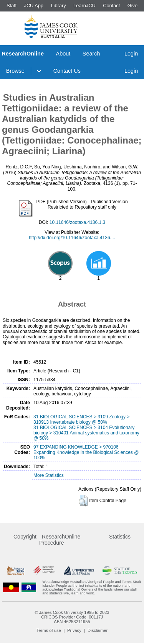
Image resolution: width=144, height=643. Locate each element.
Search (91, 54)
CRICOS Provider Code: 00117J (72, 617)
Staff (12, 5)
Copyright (24, 537)
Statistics (120, 537)
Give (132, 5)
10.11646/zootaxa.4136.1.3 (77, 222)
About (63, 54)
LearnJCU (84, 5)
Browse (15, 71)
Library (58, 5)
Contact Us (67, 71)
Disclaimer (98, 630)
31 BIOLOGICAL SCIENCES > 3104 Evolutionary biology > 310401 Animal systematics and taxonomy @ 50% (86, 433)
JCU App (33, 5)
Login (131, 54)
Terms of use (48, 630)
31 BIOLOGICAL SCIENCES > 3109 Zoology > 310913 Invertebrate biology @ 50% (81, 419)
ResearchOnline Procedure (59, 540)
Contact (111, 5)
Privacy (74, 630)
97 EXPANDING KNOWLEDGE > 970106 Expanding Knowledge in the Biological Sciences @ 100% (86, 452)
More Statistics (48, 475)
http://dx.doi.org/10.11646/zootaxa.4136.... (72, 237)
